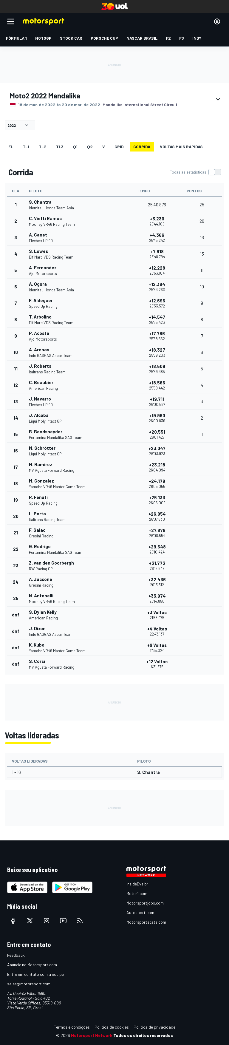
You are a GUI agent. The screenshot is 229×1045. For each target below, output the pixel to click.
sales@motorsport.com (28, 983)
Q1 (75, 146)
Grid (119, 146)
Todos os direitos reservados (143, 1035)
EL (10, 146)
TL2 (43, 146)
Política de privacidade (154, 1026)
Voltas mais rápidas (181, 146)
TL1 (26, 146)
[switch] (195, 172)
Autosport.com (140, 912)
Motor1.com (136, 893)
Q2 (90, 146)
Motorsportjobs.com (145, 902)
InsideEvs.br (137, 883)
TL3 (60, 146)
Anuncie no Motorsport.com (32, 964)
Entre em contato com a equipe (35, 974)
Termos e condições (72, 1026)
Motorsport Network (91, 1035)
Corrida (141, 146)
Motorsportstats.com (146, 922)
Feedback (16, 955)
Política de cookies (112, 1026)
